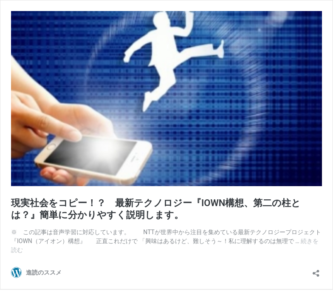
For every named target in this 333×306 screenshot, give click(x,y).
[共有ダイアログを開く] (316, 270)
